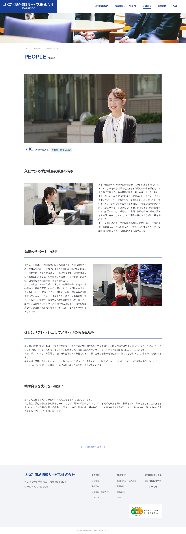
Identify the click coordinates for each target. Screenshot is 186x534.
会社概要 (95, 481)
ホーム (26, 48)
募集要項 (162, 6)
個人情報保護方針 (153, 481)
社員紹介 (147, 6)
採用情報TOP (101, 6)
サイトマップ (150, 487)
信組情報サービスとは (125, 6)
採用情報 (37, 48)
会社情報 (96, 475)
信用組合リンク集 (153, 475)
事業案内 (95, 486)
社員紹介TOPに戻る (93, 447)
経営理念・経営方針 (100, 492)
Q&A (175, 6)
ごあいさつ (96, 497)
